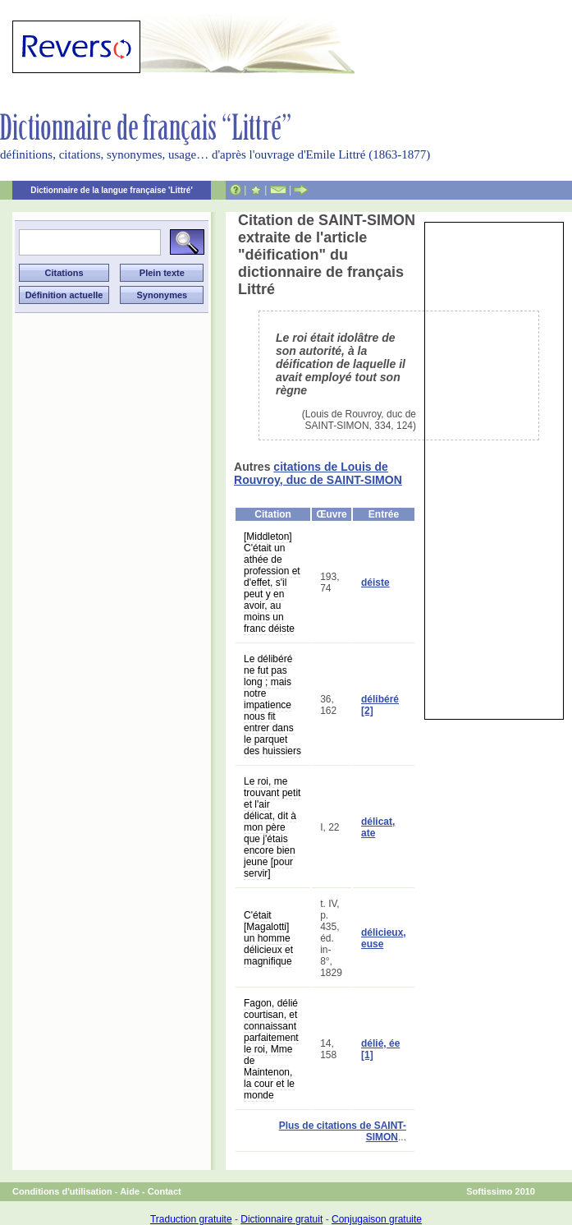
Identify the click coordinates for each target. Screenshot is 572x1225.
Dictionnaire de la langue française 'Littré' (111, 190)
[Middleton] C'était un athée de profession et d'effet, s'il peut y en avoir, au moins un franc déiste (272, 582)
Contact (164, 1191)
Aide (130, 1191)
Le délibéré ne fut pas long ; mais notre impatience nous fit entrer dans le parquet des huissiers (272, 705)
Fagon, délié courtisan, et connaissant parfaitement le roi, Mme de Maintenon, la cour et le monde (271, 1049)
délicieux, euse (383, 938)
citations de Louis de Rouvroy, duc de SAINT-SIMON (318, 473)
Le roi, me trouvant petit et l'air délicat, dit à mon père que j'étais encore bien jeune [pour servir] (272, 827)
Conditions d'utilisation (62, 1191)
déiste (375, 582)
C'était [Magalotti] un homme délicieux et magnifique (268, 938)
